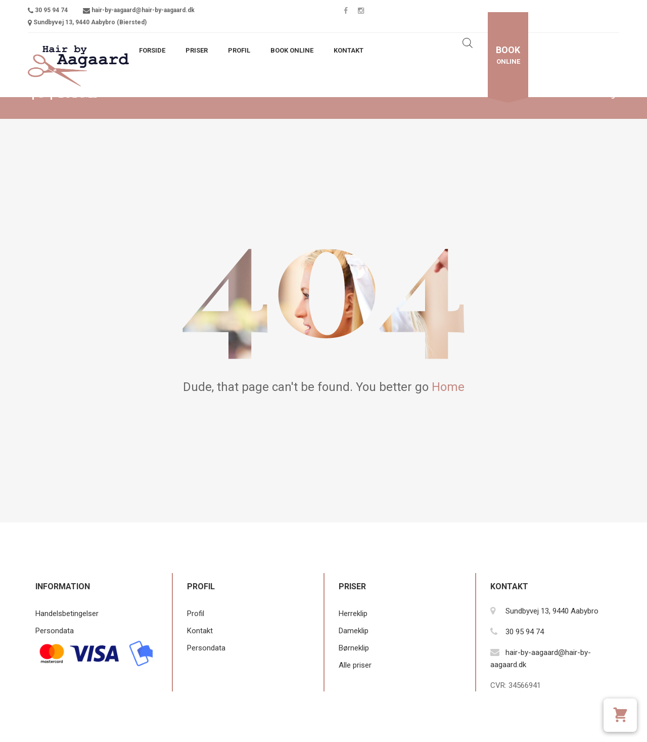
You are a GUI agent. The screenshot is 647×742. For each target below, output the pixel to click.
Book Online (291, 50)
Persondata (54, 630)
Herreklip (353, 613)
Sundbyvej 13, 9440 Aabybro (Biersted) (90, 22)
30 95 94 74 (51, 10)
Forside (152, 50)
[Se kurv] (620, 715)
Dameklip (353, 630)
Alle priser (355, 665)
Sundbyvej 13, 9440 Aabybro (551, 611)
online (508, 55)
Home (448, 387)
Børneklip (354, 647)
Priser (197, 50)
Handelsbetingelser (67, 613)
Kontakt (348, 50)
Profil (239, 50)
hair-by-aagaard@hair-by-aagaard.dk (143, 10)
